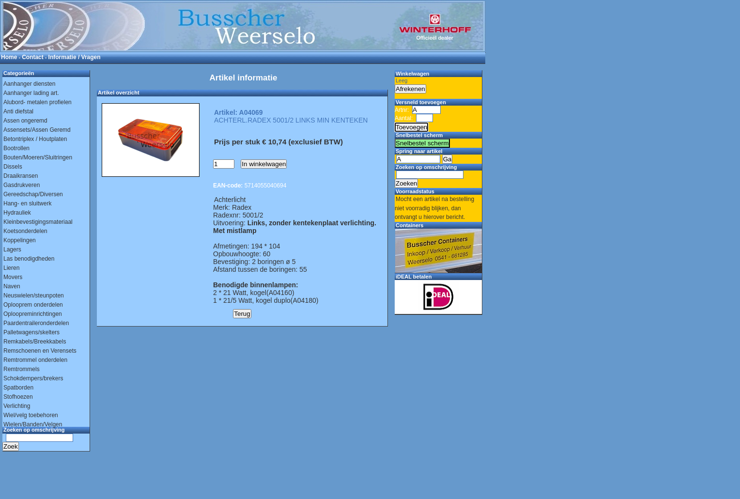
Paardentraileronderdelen (36, 323)
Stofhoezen (18, 396)
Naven (11, 286)
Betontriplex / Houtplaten (35, 139)
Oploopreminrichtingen (32, 314)
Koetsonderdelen (25, 231)
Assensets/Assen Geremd (37, 129)
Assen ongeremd (25, 120)
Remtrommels (21, 369)
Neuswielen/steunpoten (33, 295)
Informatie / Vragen (74, 57)
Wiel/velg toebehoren (30, 415)
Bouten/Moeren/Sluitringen (37, 157)
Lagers (12, 249)
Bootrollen (16, 148)
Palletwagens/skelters (31, 332)
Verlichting (16, 406)
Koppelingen (19, 240)
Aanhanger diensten (29, 83)
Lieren (11, 268)
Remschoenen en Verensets (40, 350)
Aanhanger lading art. (31, 93)
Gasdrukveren (21, 185)
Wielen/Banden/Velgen (32, 424)
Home (9, 57)
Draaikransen (20, 175)
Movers (12, 277)
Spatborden (18, 387)
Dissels (12, 166)
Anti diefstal (18, 111)
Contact (33, 57)
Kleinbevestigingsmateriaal (38, 221)
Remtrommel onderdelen (35, 360)
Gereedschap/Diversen (33, 194)
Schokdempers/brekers (33, 378)
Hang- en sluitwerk (27, 203)
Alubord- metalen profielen (37, 102)
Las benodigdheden (28, 258)
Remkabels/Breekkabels (34, 341)
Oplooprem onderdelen (33, 304)
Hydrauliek (17, 212)
